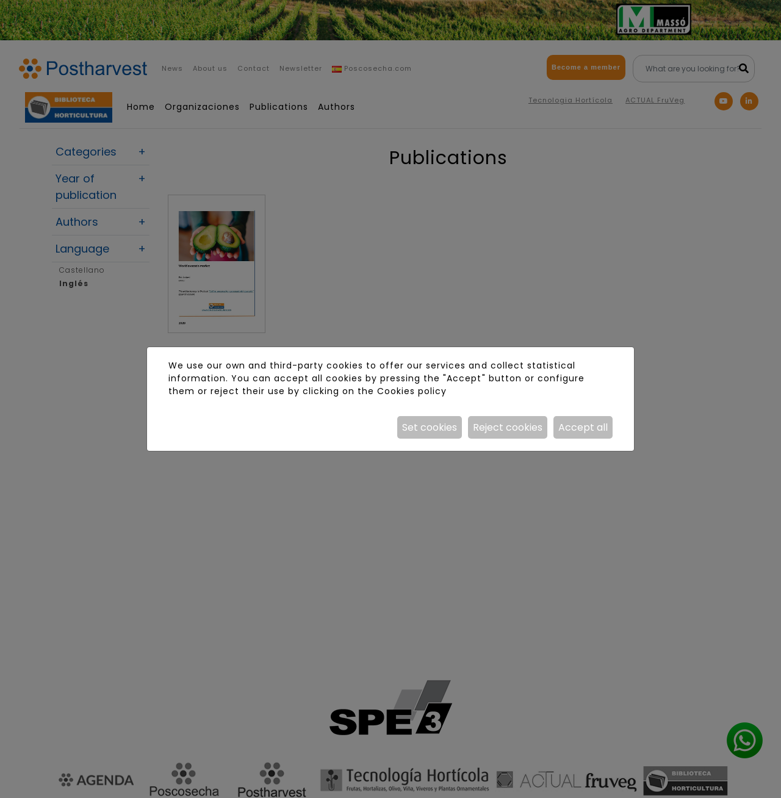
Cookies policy (412, 391)
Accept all (583, 427)
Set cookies (429, 427)
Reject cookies (507, 427)
